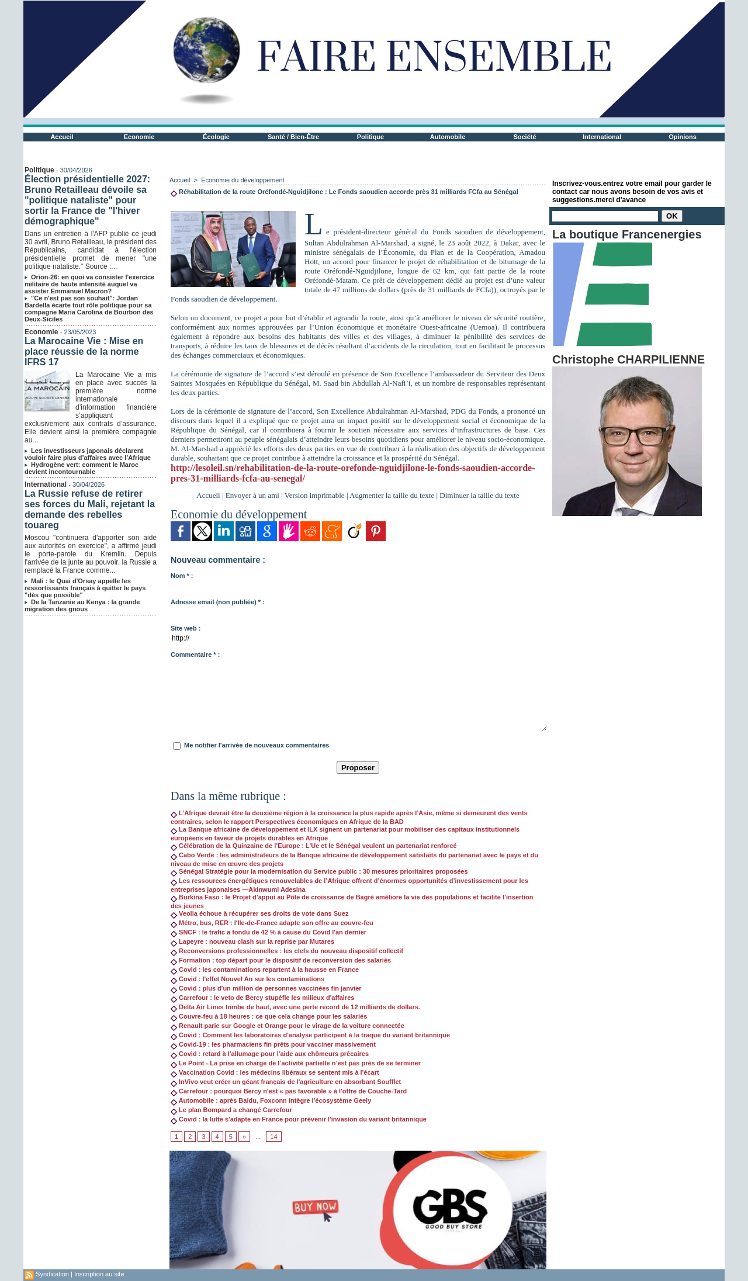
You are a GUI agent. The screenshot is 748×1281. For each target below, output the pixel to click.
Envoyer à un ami (252, 495)
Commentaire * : (195, 654)
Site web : (185, 628)
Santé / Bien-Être (293, 136)
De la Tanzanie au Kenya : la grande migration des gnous (82, 605)
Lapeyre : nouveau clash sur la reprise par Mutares (252, 941)
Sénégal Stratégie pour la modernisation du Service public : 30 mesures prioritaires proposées (319, 871)
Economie (139, 136)
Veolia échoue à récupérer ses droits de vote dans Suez (259, 913)
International (602, 136)
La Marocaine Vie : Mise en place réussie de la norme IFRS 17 (84, 351)
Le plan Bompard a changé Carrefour (231, 1109)
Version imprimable (315, 495)
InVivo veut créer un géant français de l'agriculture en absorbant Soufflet (286, 1081)
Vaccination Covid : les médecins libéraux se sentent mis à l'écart (275, 1072)
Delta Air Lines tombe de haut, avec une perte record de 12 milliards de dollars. (295, 1006)
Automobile (448, 136)
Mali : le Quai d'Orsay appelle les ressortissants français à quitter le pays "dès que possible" (85, 587)
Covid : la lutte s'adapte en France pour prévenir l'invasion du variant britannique (299, 1119)
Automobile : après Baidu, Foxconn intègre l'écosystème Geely (271, 1100)
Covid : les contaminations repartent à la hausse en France (265, 969)
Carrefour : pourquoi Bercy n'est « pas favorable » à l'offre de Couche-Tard (289, 1091)
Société (524, 136)
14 (273, 1136)
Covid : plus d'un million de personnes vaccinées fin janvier (266, 988)
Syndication (52, 1273)
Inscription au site (99, 1273)
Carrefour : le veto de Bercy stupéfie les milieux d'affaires (262, 997)
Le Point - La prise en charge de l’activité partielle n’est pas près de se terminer (296, 1063)
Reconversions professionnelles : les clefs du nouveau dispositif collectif (287, 950)
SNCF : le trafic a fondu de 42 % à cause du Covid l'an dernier (268, 932)
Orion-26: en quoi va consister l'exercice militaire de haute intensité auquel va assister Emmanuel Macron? (89, 284)
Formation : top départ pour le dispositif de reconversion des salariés (281, 960)
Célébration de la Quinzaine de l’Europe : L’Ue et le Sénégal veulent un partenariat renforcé (314, 845)
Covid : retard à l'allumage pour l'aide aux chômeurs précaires (270, 1053)
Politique (370, 136)
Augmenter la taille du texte (391, 495)
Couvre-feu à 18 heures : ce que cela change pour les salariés (269, 1016)
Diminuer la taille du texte (479, 495)
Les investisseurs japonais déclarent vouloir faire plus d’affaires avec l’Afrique (88, 454)
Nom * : (182, 575)
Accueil (61, 136)
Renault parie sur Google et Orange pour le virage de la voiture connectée (287, 1025)
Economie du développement (242, 180)
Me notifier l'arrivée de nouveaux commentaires (256, 745)
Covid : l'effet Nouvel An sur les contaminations (247, 978)
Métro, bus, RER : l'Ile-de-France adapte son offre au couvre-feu (272, 922)
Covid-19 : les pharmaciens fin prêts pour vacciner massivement (273, 1044)
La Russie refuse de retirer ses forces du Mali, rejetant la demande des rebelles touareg (90, 509)
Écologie (216, 136)
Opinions (683, 136)
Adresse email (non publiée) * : (218, 601)
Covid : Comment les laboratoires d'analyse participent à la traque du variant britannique (310, 1034)
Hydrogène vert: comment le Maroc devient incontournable (81, 468)
